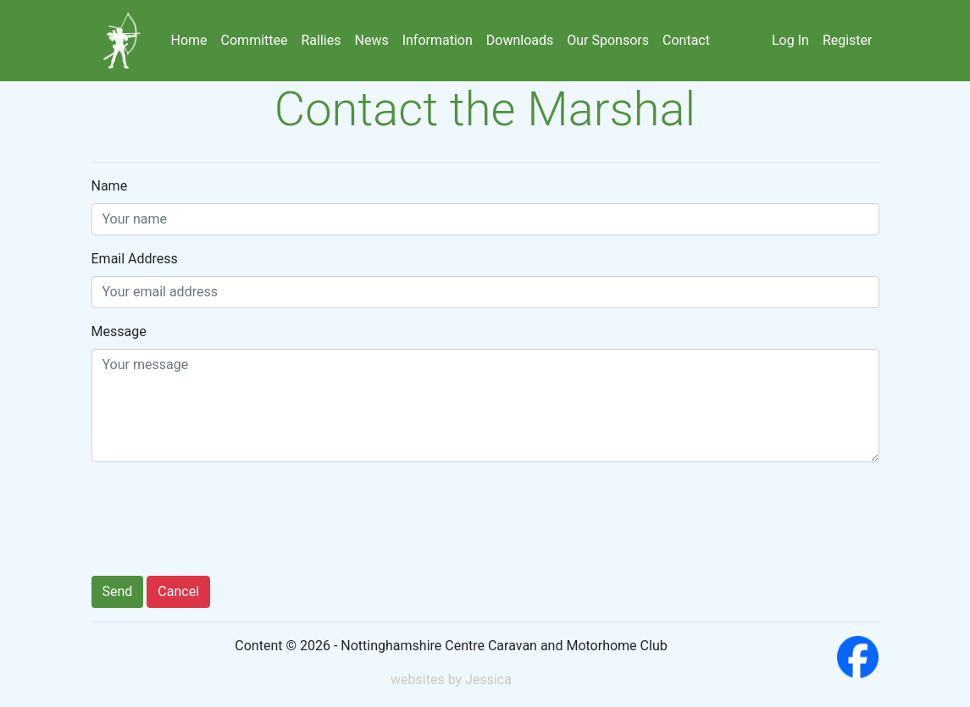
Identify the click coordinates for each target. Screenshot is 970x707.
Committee (254, 40)
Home (189, 40)
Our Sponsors (608, 40)
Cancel (178, 591)
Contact (686, 40)
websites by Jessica (451, 679)
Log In (790, 40)
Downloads (519, 40)
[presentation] (220, 522)
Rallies (321, 40)
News (371, 40)
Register (848, 40)
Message (119, 331)
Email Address (134, 259)
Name (109, 186)
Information (437, 40)
